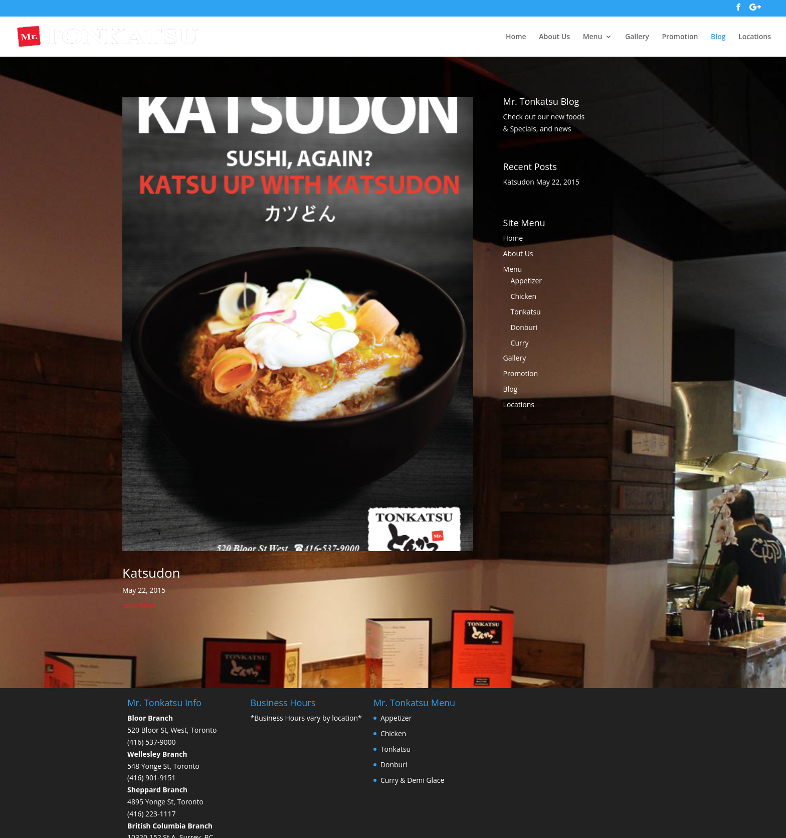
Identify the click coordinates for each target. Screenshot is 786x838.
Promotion (680, 37)
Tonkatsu (526, 311)
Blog (718, 37)
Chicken (523, 296)
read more (139, 605)
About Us (554, 37)
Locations (754, 37)
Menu (593, 37)
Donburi (524, 327)
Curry (520, 343)
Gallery (637, 37)
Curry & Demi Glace (412, 780)
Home (516, 37)
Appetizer (526, 280)
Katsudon (151, 573)
